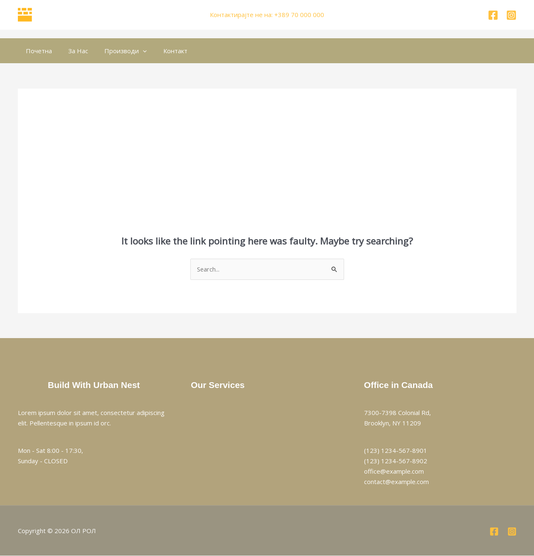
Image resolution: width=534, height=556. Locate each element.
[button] (134, 50)
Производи (116, 50)
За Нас (73, 51)
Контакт (162, 51)
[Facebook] (493, 15)
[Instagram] (511, 15)
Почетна (37, 51)
